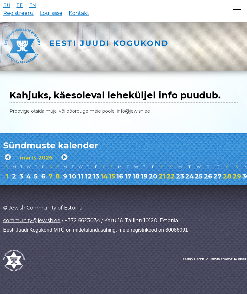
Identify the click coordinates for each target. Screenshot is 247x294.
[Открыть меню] (237, 9)
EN (32, 5)
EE (19, 5)
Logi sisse (51, 13)
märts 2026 (36, 157)
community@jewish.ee (31, 220)
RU (6, 5)
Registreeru (18, 13)
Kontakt (79, 13)
